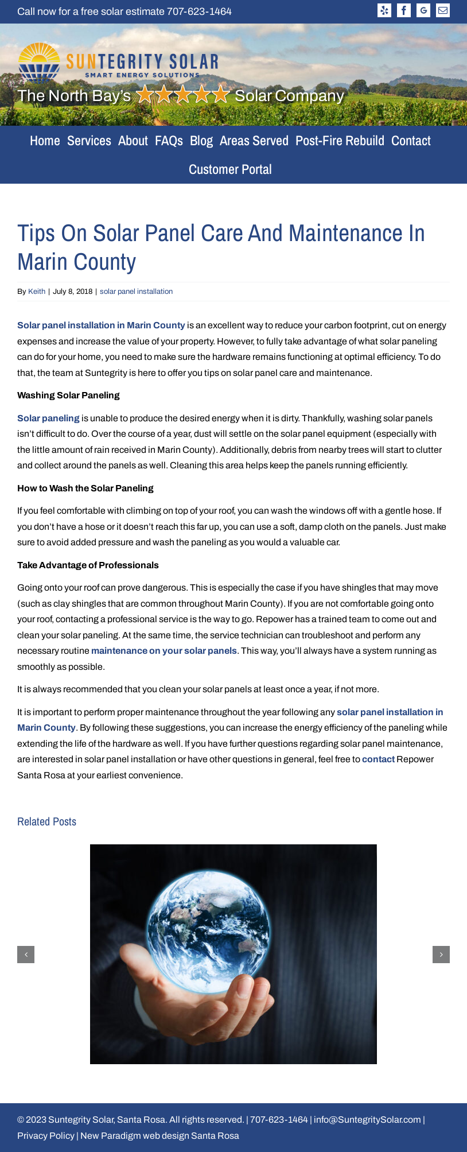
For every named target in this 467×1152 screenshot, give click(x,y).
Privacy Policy (46, 1136)
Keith (36, 292)
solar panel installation (136, 292)
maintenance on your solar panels (164, 650)
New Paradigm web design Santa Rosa (159, 1136)
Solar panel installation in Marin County (101, 325)
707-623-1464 (199, 11)
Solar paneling (48, 418)
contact (378, 759)
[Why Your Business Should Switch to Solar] (233, 849)
